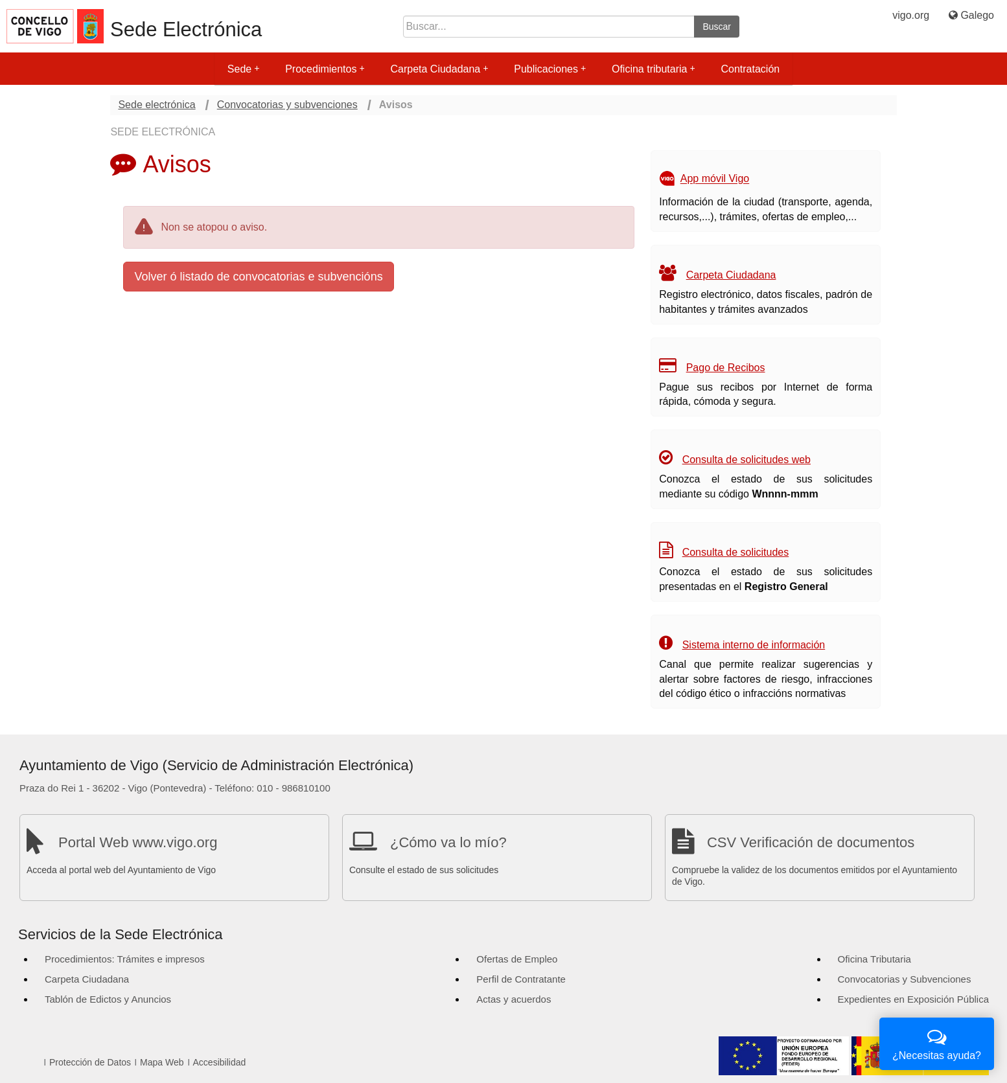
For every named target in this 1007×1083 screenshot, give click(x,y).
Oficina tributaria (653, 68)
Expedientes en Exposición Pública (913, 999)
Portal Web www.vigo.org (137, 842)
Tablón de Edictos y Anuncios (108, 999)
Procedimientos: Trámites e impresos (125, 958)
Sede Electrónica (186, 29)
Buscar (716, 26)
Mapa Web (161, 1062)
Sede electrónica (156, 104)
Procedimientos (324, 68)
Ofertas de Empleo (516, 958)
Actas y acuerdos (513, 999)
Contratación (750, 68)
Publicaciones (550, 68)
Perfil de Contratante (521, 979)
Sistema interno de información (754, 644)
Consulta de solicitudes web (746, 459)
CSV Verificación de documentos (810, 842)
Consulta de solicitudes (735, 552)
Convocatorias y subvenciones (287, 104)
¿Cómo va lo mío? (448, 842)
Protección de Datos (90, 1062)
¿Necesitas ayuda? (936, 1042)
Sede (243, 68)
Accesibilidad (219, 1062)
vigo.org (910, 15)
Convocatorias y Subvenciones (904, 979)
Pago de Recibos (725, 367)
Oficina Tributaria (874, 958)
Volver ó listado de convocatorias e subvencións (258, 276)
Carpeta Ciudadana (439, 68)
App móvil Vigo (714, 179)
